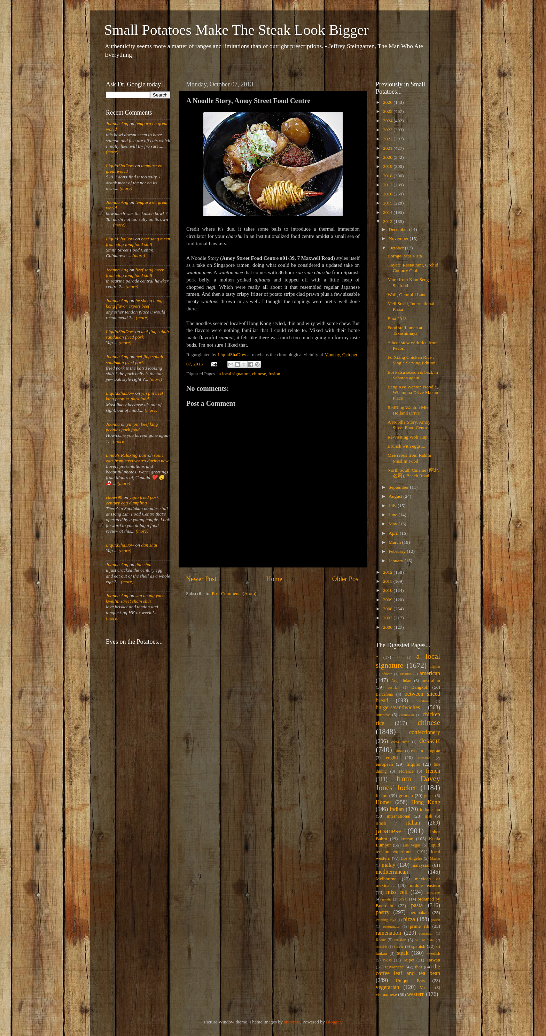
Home (274, 578)
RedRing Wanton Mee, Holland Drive (409, 410)
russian (400, 939)
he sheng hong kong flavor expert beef (134, 303)
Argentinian (401, 680)
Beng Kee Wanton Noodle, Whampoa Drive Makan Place (413, 392)
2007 (388, 617)
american (430, 673)
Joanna (113, 424)
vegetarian (387, 987)
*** (399, 657)
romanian (426, 933)
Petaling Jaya (386, 920)
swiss (387, 960)
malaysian (421, 865)
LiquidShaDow (120, 165)
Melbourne (386, 878)
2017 (388, 184)
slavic (399, 946)
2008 (388, 608)
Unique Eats (410, 980)
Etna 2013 (397, 318)
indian (397, 809)
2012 (388, 572)
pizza (409, 919)
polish (435, 920)
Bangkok (419, 687)
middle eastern (425, 885)
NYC (403, 899)
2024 (388, 120)
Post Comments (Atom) (234, 593)
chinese (259, 373)
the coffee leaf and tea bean (408, 970)
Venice (425, 987)
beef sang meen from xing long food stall (138, 241)
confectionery (424, 732)
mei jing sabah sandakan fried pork (137, 334)
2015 (388, 203)
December (399, 229)
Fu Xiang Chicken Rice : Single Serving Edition (412, 360)
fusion (274, 373)
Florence (406, 771)
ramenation (388, 933)
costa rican (400, 742)
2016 (388, 193)
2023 (388, 129)
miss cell (396, 892)
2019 (388, 166)
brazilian (422, 701)
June (393, 514)
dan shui (149, 545)
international (399, 816)
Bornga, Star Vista (405, 255)
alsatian (406, 674)
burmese (383, 714)
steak (402, 953)
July (393, 505)
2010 (388, 590)
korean (406, 838)
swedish (433, 953)
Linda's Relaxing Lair (126, 455)
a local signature (234, 373)
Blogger (333, 1022)
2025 (388, 111)
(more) (112, 151)
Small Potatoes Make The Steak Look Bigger (236, 30)
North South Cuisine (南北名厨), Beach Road (413, 472)
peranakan (419, 912)
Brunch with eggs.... (407, 446)
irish (428, 816)
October (397, 247)
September (399, 487)
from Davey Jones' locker (408, 783)
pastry (383, 912)
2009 (388, 599)
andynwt (292, 1022)
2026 (388, 102)
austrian (393, 687)
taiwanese (394, 966)
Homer (383, 802)
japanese (388, 831)
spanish (418, 946)
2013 (388, 221)
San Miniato (424, 940)
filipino (413, 764)
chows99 (114, 497)
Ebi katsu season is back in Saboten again (413, 375)
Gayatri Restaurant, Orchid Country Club (413, 267)
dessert (429, 740)
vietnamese (386, 994)
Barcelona (384, 694)
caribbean (406, 715)
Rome (381, 939)
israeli (381, 823)
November (399, 238)
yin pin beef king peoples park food (134, 396)
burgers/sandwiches (398, 707)
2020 (388, 157)
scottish (381, 946)
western (415, 994)
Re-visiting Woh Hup (408, 437)
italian (413, 823)
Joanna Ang (117, 123)
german (406, 795)
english (392, 757)
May (393, 523)
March (395, 542)
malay (389, 865)
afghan (435, 666)
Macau (435, 858)
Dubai (399, 751)
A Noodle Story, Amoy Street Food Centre (409, 424)
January (396, 560)
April (394, 533)
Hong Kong (425, 802)
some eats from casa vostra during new (137, 458)
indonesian (430, 809)
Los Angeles (411, 858)
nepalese (433, 892)
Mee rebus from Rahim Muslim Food (409, 458)
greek (429, 795)
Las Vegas (412, 845)
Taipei (409, 959)
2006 (388, 627)
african (387, 674)
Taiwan (433, 959)
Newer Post (201, 578)
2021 (388, 148)
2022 (388, 138)
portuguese (391, 926)
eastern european (425, 750)
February (398, 551)
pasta (417, 905)
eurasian (424, 758)
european (384, 764)
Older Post (346, 578)
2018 (388, 175)
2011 (388, 581)
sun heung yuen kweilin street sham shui (135, 598)
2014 (388, 212)
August (396, 496)
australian (431, 680)
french (433, 771)
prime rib (419, 926)
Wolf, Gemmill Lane (407, 294)
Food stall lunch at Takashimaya (405, 330)
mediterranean (392, 872)
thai (418, 966)
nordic (387, 899)
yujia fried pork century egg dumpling (132, 500)
